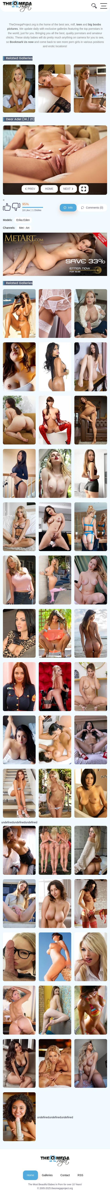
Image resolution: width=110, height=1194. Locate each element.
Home (49, 188)
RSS (80, 1175)
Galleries (47, 1175)
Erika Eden (23, 220)
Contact (65, 1175)
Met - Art (24, 227)
